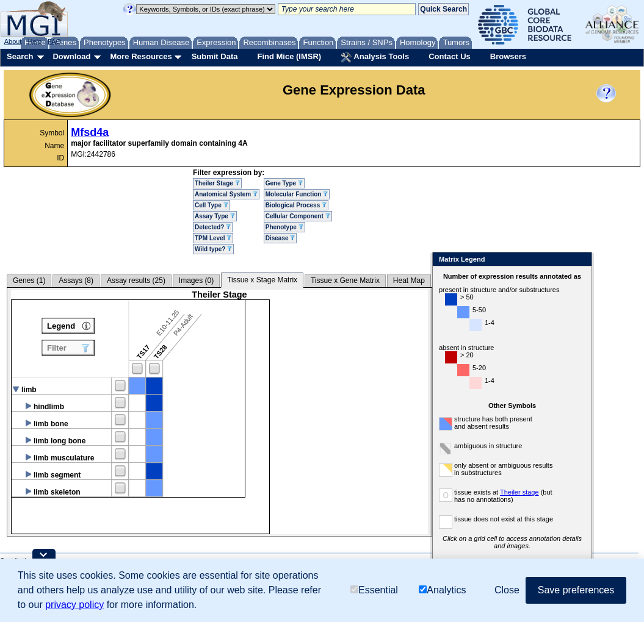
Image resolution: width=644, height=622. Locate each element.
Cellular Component (298, 216)
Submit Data (215, 56)
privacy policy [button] (74, 604)
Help (34, 41)
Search (20, 56)
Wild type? (213, 249)
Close (580, 260)
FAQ (54, 41)
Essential (374, 590)
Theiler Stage (217, 183)
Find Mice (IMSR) (289, 56)
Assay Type (215, 216)
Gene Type (284, 183)
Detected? (213, 227)
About (13, 41)
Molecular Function (297, 194)
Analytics (442, 590)
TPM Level (213, 238)
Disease (280, 238)
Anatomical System (226, 194)
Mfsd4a (90, 132)
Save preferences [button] (576, 590)
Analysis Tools (375, 57)
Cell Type (211, 205)
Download (71, 56)
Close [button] (506, 590)
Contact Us (450, 56)
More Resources (141, 56)
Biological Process (296, 205)
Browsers (508, 56)
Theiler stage (519, 492)
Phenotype (284, 227)
